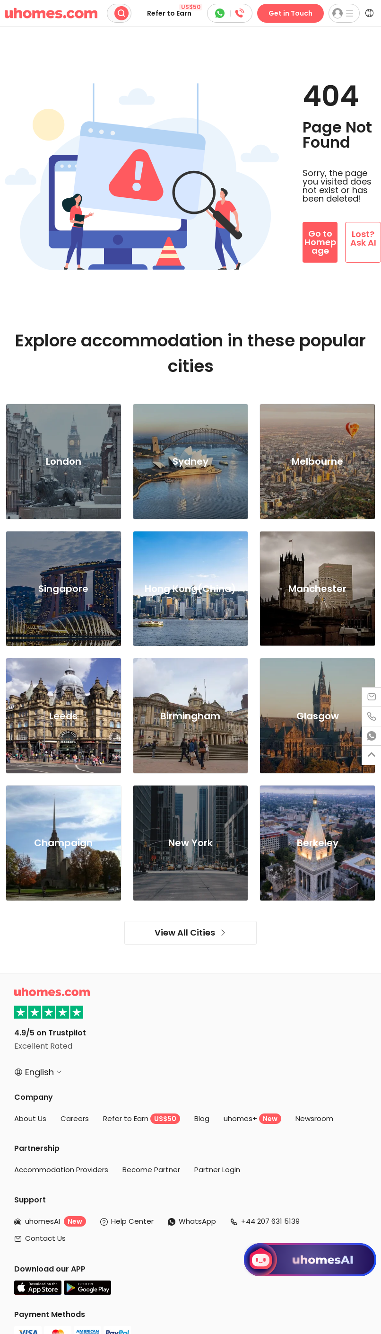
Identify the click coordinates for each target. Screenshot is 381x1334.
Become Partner (151, 1170)
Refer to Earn (174, 11)
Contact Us (45, 1238)
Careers (75, 1118)
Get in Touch (290, 13)
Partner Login (217, 1170)
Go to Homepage (320, 242)
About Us (30, 1118)
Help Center (132, 1221)
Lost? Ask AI (363, 238)
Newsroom (314, 1118)
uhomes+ (252, 1118)
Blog (201, 1118)
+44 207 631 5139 (270, 1221)
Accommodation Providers (61, 1170)
